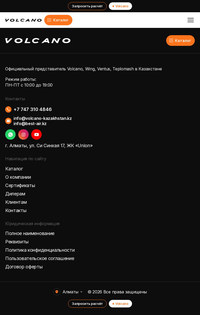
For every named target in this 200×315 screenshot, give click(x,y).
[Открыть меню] (190, 20)
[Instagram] (23, 134)
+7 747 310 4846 (33, 109)
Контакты (15, 210)
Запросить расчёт (87, 6)
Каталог (58, 20)
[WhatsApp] (10, 134)
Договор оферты (24, 266)
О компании (18, 177)
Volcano (120, 6)
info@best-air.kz (30, 123)
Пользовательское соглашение (39, 258)
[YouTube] (36, 134)
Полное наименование (29, 233)
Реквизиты (17, 241)
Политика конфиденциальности (39, 250)
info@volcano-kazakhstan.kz (43, 118)
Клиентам (16, 202)
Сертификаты (20, 185)
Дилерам (15, 194)
